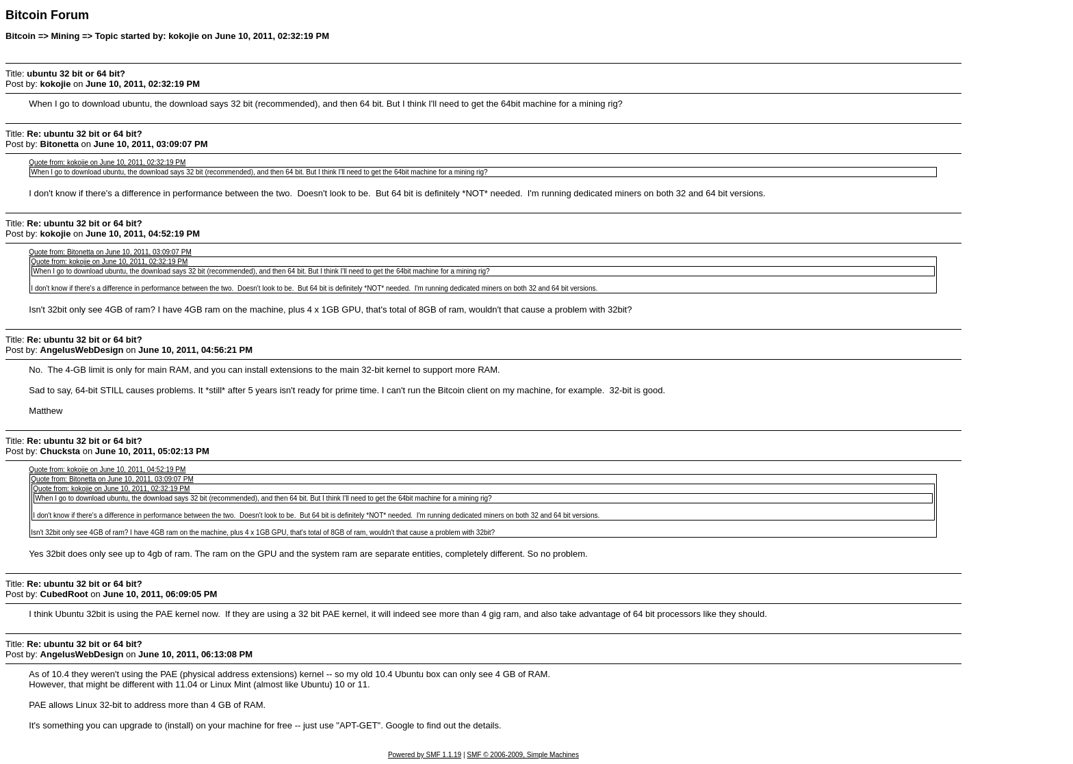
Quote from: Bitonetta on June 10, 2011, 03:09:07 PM (110, 252)
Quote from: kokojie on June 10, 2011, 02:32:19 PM (107, 162)
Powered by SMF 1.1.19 (424, 755)
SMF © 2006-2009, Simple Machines (523, 755)
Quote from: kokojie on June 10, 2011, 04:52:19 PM (107, 469)
